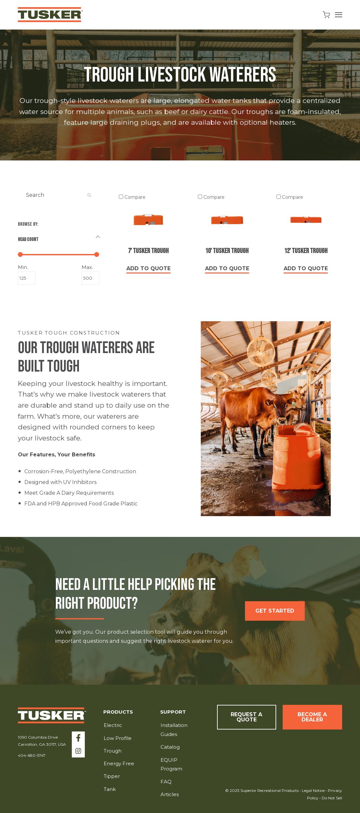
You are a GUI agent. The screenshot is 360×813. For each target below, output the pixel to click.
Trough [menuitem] (113, 751)
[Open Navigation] (338, 14)
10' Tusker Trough (227, 251)
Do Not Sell (331, 797)
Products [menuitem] (118, 712)
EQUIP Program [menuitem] (171, 764)
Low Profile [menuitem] (118, 738)
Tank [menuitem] (110, 789)
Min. (26, 267)
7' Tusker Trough (148, 251)
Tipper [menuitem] (112, 776)
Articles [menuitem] (170, 794)
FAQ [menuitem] (166, 782)
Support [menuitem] (173, 712)
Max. (90, 267)
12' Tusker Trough (306, 251)
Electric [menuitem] (113, 725)
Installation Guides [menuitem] (174, 729)
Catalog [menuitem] (170, 747)
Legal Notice (313, 790)
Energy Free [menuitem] (119, 763)
